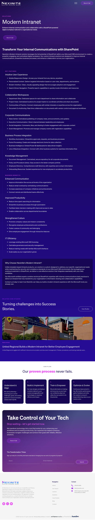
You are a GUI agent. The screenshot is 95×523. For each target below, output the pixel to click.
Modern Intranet (6, 345)
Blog (53, 504)
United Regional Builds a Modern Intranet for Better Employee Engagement (42, 349)
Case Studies (55, 501)
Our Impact (55, 491)
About (54, 488)
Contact (54, 507)
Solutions (54, 498)
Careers (54, 495)
